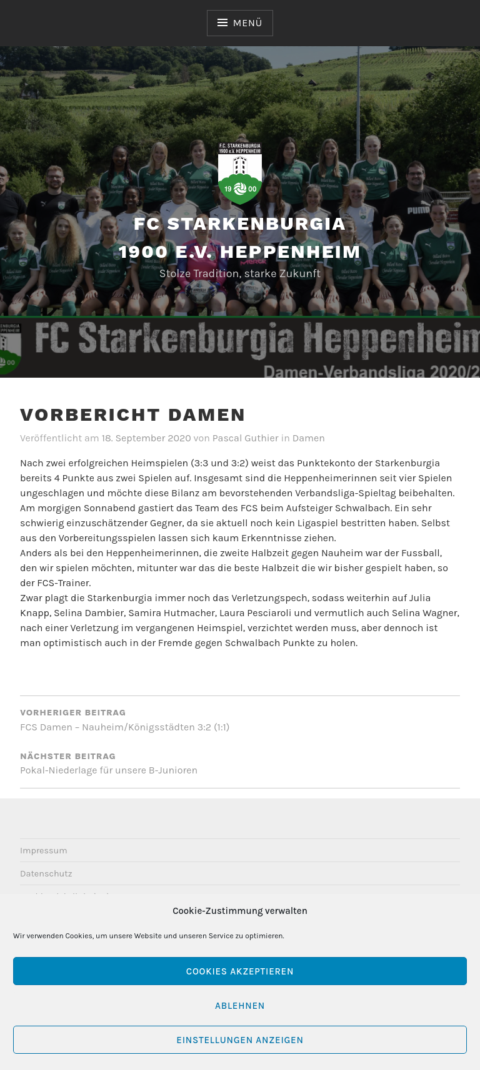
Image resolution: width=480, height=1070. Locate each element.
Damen (308, 438)
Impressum (44, 850)
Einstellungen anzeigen (239, 1040)
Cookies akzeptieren (240, 971)
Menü (247, 23)
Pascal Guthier (245, 438)
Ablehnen (240, 1005)
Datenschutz (46, 873)
